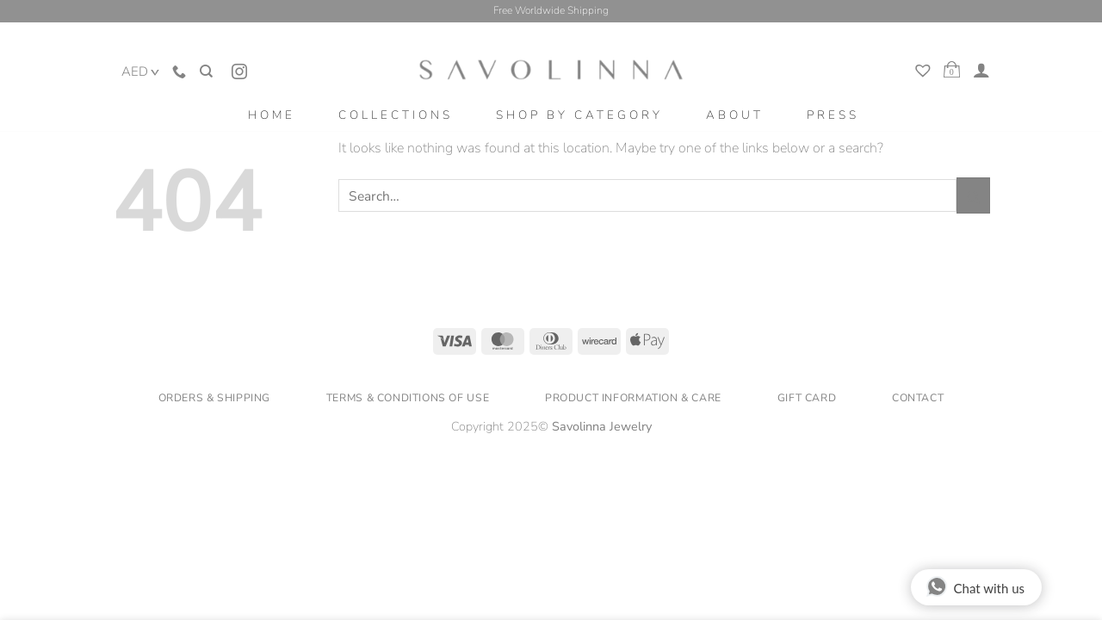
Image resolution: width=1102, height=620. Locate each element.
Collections (395, 115)
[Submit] (973, 195)
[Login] (981, 70)
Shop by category (579, 115)
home (271, 115)
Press (833, 115)
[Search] (204, 61)
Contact (918, 398)
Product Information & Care (633, 398)
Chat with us (975, 586)
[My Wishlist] (925, 72)
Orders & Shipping (214, 398)
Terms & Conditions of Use (407, 398)
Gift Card (807, 398)
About (735, 115)
